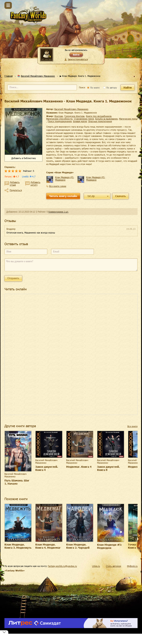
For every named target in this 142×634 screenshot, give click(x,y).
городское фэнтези (74, 116)
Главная (8, 76)
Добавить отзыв (15, 183)
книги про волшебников (98, 116)
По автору (110, 87)
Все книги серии (57, 186)
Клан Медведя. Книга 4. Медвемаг (48, 546)
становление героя (84, 118)
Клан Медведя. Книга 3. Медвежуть (17, 546)
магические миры (128, 118)
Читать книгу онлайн (63, 196)
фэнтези (58, 116)
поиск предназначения (60, 121)
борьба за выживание (106, 118)
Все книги (132, 426)
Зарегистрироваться (78, 59)
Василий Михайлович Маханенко (38, 76)
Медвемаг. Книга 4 (79, 466)
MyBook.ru (132, 566)
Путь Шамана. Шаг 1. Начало (16, 482)
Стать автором (113, 566)
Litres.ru (96, 566)
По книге (93, 87)
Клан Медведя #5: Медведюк (64, 178)
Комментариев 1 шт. (58, 212)
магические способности (59, 118)
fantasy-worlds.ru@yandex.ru (62, 566)
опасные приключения (100, 121)
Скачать (120, 196)
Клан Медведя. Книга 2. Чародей (77, 546)
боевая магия (80, 121)
